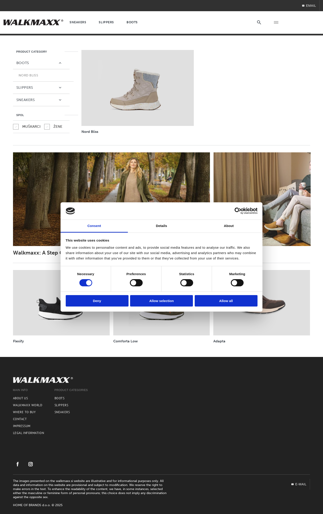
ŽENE (53, 127)
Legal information (28, 433)
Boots (60, 398)
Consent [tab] (94, 226)
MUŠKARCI (27, 127)
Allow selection (161, 301)
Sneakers (62, 412)
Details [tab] (161, 226)
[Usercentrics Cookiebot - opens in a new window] (238, 210)
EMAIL (309, 5)
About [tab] (229, 226)
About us (20, 398)
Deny (97, 301)
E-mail (298, 484)
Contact (20, 419)
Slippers (61, 405)
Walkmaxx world (27, 405)
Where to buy (24, 412)
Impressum (22, 426)
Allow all (226, 301)
